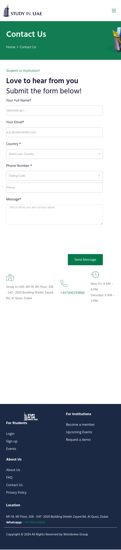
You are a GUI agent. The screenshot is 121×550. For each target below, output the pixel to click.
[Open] (99, 154)
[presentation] (55, 237)
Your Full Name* (18, 100)
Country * (13, 144)
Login (10, 434)
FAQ (9, 478)
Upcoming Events (79, 432)
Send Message (85, 260)
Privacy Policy (16, 493)
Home (10, 47)
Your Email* (15, 122)
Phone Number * (19, 165)
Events (11, 449)
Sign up (11, 441)
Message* (13, 199)
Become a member (80, 425)
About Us (13, 470)
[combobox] (51, 154)
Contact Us (28, 47)
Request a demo (78, 440)
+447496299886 (72, 293)
